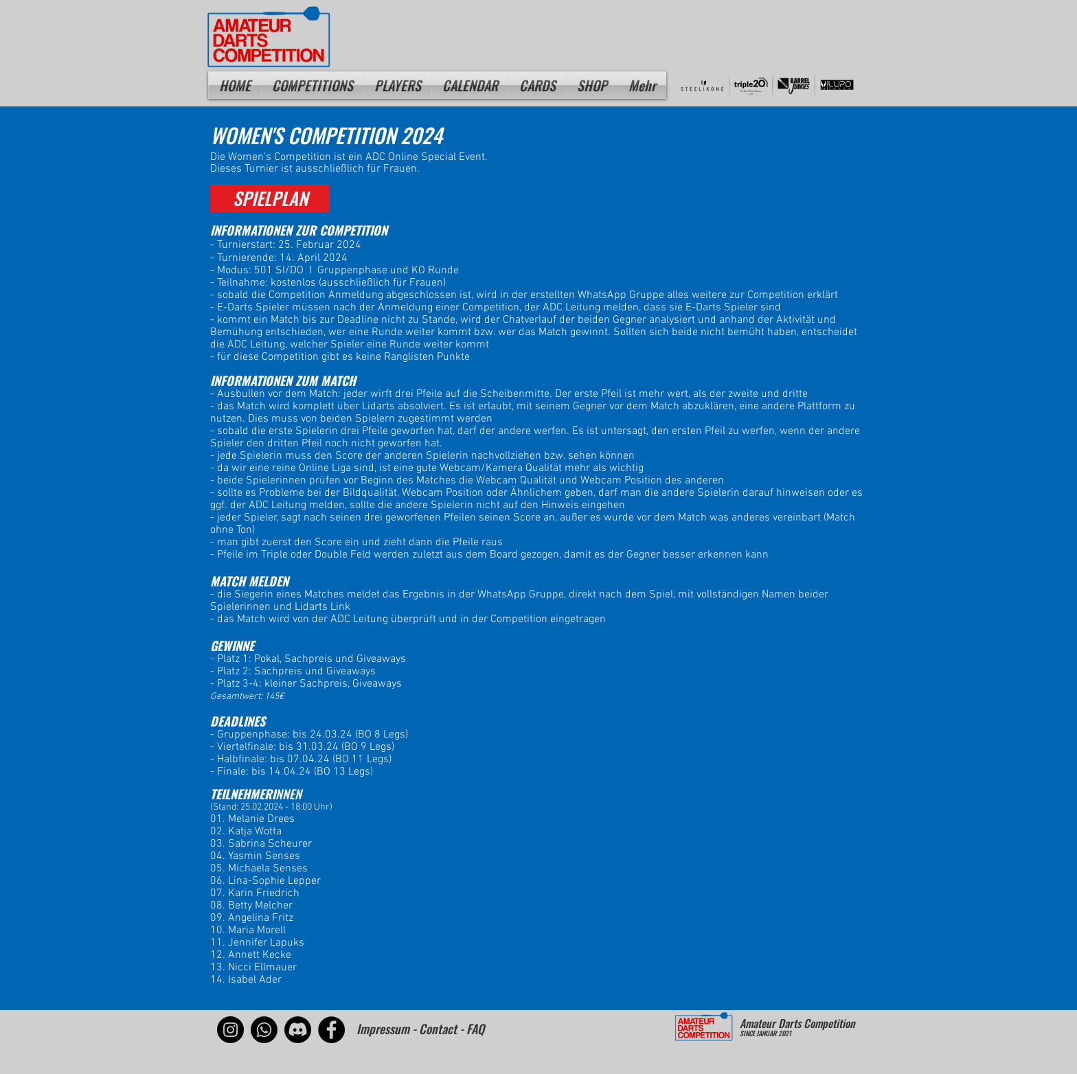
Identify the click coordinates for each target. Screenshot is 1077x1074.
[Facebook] (331, 1029)
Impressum (382, 1029)
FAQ (475, 1029)
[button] (397, 85)
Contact (438, 1029)
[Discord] (297, 1029)
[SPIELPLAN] (270, 198)
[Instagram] (230, 1029)
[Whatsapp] (264, 1029)
